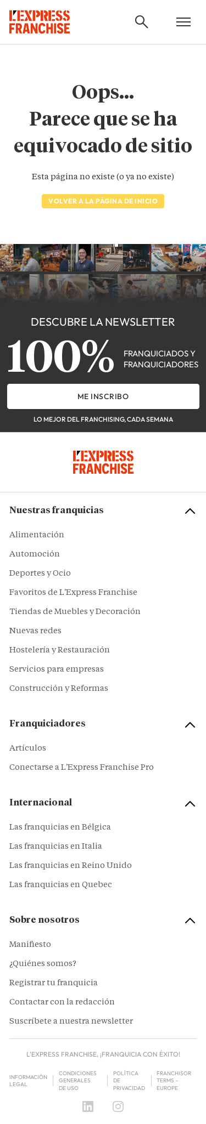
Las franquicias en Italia (55, 847)
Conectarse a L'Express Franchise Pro (81, 768)
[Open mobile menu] (183, 22)
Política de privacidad (129, 1081)
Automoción (34, 554)
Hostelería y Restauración (59, 650)
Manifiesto (30, 945)
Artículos (27, 749)
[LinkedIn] (87, 1106)
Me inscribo (103, 396)
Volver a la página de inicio (103, 201)
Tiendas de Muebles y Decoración (75, 612)
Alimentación (36, 535)
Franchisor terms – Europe (174, 1081)
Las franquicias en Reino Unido (70, 866)
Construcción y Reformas (58, 689)
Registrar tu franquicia (53, 983)
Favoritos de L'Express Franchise (73, 593)
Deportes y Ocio (40, 574)
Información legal (28, 1081)
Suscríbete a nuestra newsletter (71, 1022)
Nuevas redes (35, 631)
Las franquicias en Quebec (60, 885)
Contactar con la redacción (62, 1002)
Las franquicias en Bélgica (60, 828)
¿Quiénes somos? (42, 964)
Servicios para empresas (56, 670)
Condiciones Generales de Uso (78, 1081)
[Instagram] (118, 1106)
